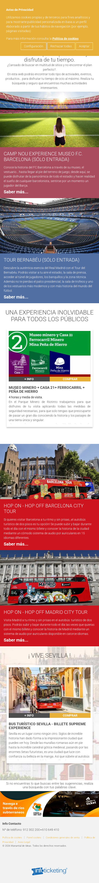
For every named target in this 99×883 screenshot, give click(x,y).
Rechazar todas (61, 46)
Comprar (70, 379)
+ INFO (29, 379)
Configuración (33, 46)
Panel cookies (34, 837)
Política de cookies (65, 38)
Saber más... (16, 191)
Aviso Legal (24, 842)
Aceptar (84, 46)
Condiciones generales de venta (63, 837)
